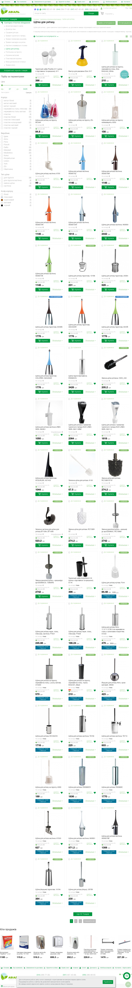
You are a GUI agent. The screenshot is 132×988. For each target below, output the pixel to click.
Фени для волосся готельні (16, 62)
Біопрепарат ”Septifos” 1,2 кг (5, 953)
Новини (73, 968)
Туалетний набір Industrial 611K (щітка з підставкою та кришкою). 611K (81, 581)
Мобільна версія (110, 2)
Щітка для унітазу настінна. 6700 (47, 173)
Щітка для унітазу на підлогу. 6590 (48, 787)
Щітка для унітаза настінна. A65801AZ (79, 172)
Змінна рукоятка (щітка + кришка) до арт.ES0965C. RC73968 (114, 530)
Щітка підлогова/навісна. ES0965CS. (78, 377)
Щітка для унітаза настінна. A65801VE (45, 275)
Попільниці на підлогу (14, 52)
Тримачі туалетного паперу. (16, 36)
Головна (6, 2)
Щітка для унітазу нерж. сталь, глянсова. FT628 (80, 633)
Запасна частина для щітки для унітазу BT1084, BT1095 (47, 530)
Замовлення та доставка (41, 2)
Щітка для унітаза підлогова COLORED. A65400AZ (45, 377)
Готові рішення (125, 23)
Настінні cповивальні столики (16, 45)
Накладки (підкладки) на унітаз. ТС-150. (24, 953)
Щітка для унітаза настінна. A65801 (82, 838)
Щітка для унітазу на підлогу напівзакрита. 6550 (112, 121)
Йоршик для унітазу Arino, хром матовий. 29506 (113, 684)
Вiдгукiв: (39, 78)
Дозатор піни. (11, 29)
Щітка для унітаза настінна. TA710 (114, 736)
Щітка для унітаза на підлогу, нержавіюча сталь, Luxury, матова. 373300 (48, 683)
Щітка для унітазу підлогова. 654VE (115, 327)
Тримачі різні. (10, 65)
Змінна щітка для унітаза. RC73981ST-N (111, 479)
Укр (130, 8)
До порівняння (43, 41)
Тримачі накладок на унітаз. (16, 42)
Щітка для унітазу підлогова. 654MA (48, 327)
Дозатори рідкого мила (14, 26)
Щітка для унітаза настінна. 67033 (48, 838)
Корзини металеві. (12, 55)
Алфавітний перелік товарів (15, 70)
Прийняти (108, 982)
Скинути (28, 92)
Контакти (125, 2)
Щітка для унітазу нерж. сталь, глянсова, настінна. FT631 (46, 633)
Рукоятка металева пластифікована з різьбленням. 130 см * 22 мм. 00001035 (91, 952)
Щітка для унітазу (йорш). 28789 (81, 889)
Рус (127, 8)
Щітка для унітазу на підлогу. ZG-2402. (81, 121)
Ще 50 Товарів (83, 914)
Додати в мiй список (56, 76)
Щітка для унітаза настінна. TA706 (81, 736)
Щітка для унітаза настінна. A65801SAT (79, 224)
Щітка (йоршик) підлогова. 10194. (48, 889)
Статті (82, 968)
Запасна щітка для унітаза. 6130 (81, 480)
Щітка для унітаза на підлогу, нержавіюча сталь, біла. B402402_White (112, 69)
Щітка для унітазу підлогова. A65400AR (79, 326)
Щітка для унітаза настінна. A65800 (115, 225)
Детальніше (57, 85)
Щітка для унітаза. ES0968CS (80, 787)
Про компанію (20, 2)
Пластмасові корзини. (14, 58)
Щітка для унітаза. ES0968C (112, 787)
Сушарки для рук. (12, 32)
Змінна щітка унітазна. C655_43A (114, 378)
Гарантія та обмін (63, 2)
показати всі (89, 921)
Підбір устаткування (106, 23)
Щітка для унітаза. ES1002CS (46, 736)
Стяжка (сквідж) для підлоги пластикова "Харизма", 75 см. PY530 (124, 952)
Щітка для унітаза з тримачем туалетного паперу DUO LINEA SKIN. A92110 (113, 427)
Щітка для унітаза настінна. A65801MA (112, 172)
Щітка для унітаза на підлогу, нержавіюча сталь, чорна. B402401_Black (79, 683)
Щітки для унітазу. (12, 49)
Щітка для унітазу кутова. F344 (113, 583)
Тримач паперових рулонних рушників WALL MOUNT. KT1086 (107, 952)
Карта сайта (127, 968)
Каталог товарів (9, 19)
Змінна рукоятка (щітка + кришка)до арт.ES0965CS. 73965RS (49, 582)
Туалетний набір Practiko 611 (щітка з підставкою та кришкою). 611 (48, 70)
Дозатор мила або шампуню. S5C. (40, 953)
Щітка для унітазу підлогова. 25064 (115, 276)
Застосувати (5, 92)
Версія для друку (7, 986)
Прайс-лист (80, 2)
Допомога (94, 2)
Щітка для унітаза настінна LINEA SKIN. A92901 (47, 428)
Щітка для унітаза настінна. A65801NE (112, 837)
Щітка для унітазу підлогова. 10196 (82, 276)
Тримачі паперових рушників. (16, 39)
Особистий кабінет (110, 8)
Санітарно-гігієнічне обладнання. (50, 19)
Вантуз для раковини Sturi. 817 (80, 71)
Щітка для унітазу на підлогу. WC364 (46, 121)
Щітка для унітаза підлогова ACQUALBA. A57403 (45, 479)
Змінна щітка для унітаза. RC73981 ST (82, 530)
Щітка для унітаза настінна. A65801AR (45, 224)
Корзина (106, 13)
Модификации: (57, 432)
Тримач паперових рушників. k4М (56, 953)
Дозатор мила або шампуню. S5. (73, 953)
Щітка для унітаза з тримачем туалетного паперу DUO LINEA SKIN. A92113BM (80, 427)
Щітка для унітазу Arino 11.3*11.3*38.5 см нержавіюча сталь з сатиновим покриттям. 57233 (113, 631)
